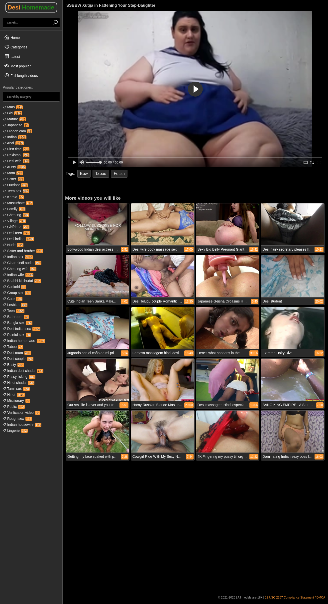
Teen (13, 311)
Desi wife (16, 161)
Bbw (84, 173)
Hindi (14, 395)
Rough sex (17, 419)
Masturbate (18, 203)
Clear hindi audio (22, 263)
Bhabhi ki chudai (22, 281)
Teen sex (16, 191)
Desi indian (18, 239)
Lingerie (15, 431)
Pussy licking (19, 377)
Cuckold (14, 287)
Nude (13, 245)
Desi (31, 7)
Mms (13, 107)
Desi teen (16, 233)
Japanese (16, 125)
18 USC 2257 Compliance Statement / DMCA (295, 597)
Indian (14, 137)
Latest (12, 56)
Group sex (17, 293)
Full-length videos (21, 75)
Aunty (14, 167)
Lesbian (15, 305)
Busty (13, 365)
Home (12, 37)
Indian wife (18, 275)
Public (14, 407)
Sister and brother (23, 251)
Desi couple (18, 359)
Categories (15, 47)
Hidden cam (17, 131)
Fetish (119, 173)
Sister (13, 179)
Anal (13, 143)
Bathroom (16, 317)
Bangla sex (17, 323)
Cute (12, 299)
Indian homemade (24, 341)
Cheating (16, 215)
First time (16, 149)
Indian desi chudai (23, 371)
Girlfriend (16, 227)
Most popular (17, 66)
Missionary (16, 401)
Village (14, 221)
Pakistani (16, 155)
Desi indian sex (21, 329)
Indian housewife (22, 425)
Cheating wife (19, 269)
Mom (13, 173)
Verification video (21, 413)
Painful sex (17, 335)
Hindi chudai (18, 383)
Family (14, 209)
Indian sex (18, 257)
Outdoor (15, 185)
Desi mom (17, 353)
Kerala (13, 197)
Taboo (13, 347)
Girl (12, 113)
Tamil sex (16, 389)
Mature (14, 119)
